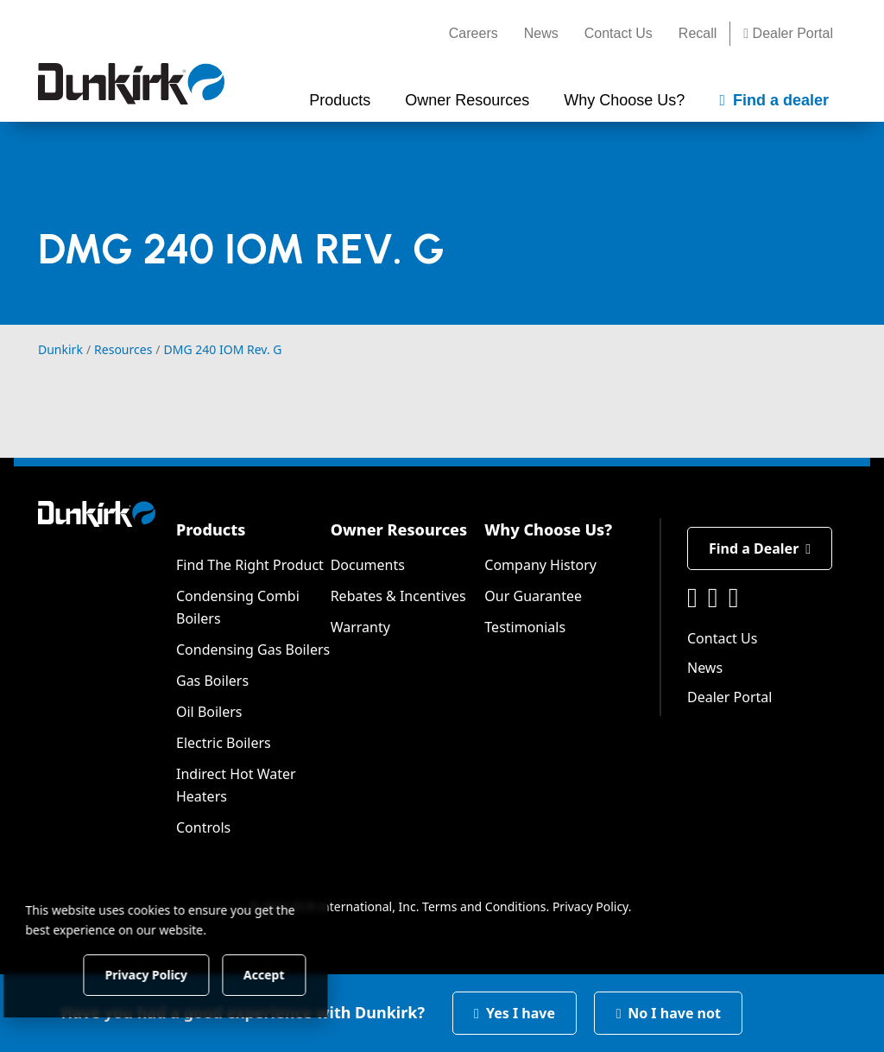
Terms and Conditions (484, 906)
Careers (473, 33)
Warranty (360, 627)
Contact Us (618, 33)
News (541, 33)
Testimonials (524, 627)
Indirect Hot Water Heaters (236, 785)
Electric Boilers (223, 742)
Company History (540, 564)
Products (210, 529)
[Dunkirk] (131, 84)
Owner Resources (399, 529)
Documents (368, 564)
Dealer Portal (788, 33)
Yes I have (514, 1013)
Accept (295, 974)
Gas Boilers (212, 680)
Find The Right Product (250, 564)
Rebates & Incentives (398, 595)
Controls (203, 827)
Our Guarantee (533, 595)
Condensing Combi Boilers (238, 607)
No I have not (668, 1013)
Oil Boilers (209, 711)
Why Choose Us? (548, 529)
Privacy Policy (590, 906)
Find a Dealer (760, 548)
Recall (698, 33)
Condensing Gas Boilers (253, 649)
